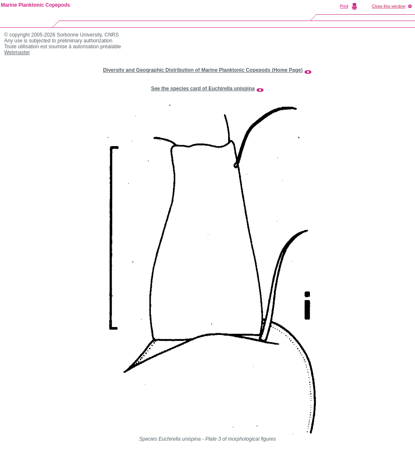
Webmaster (17, 52)
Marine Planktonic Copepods (35, 5)
